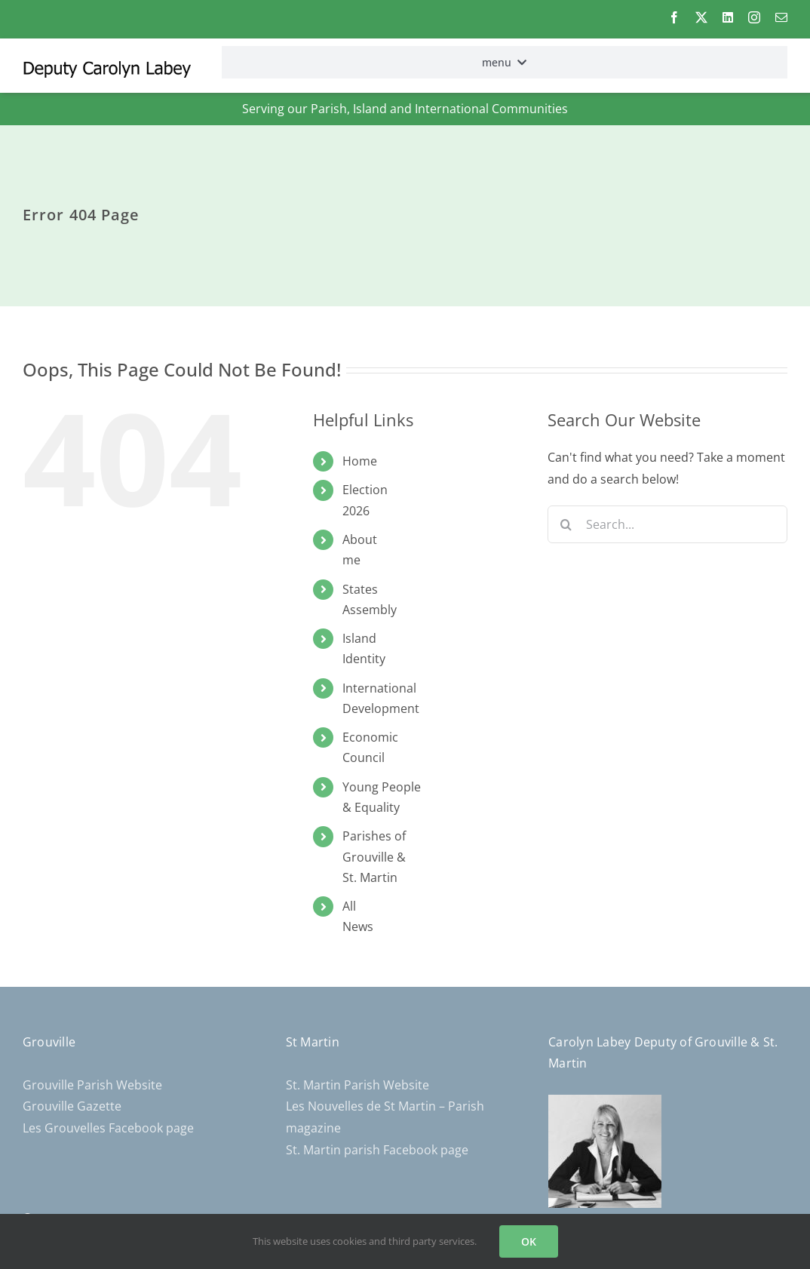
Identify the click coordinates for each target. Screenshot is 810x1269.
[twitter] (701, 17)
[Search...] (667, 524)
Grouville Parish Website (92, 1085)
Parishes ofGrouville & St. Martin (374, 856)
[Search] (566, 524)
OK (528, 1241)
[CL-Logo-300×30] (107, 67)
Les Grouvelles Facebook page (108, 1128)
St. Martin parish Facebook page (377, 1149)
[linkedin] (728, 17)
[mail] (781, 17)
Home (359, 461)
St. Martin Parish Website (357, 1085)
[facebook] (674, 17)
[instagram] (754, 17)
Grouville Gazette (72, 1106)
